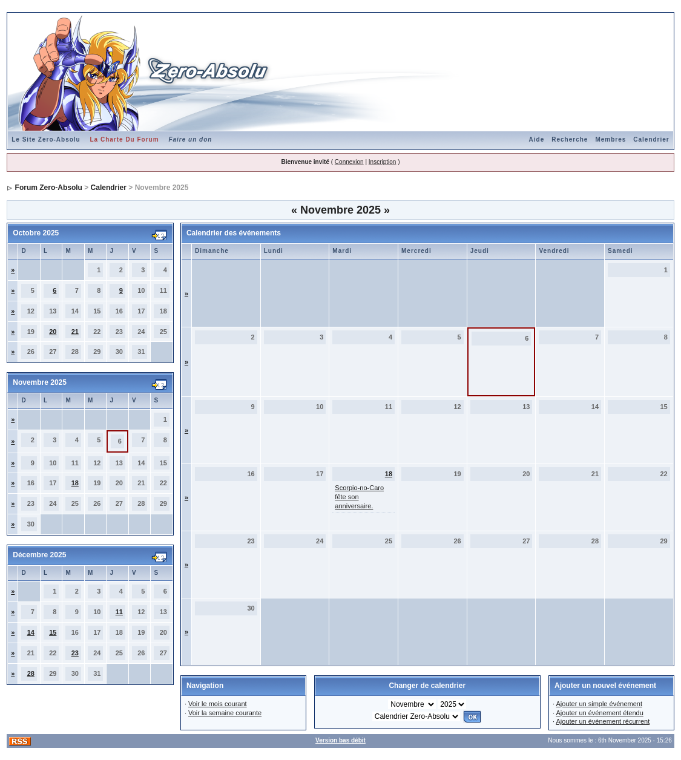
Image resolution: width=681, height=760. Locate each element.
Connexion (349, 162)
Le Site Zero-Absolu (46, 139)
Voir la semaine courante (225, 712)
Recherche (569, 139)
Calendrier (651, 139)
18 (75, 482)
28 (31, 673)
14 (31, 632)
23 (75, 653)
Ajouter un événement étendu (599, 712)
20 (52, 331)
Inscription (382, 162)
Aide (537, 139)
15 (52, 632)
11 (119, 611)
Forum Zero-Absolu (48, 187)
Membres (610, 139)
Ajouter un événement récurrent (603, 721)
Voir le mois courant (217, 703)
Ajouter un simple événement (599, 703)
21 (75, 331)
